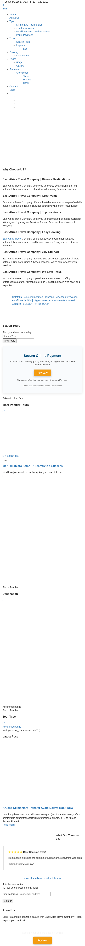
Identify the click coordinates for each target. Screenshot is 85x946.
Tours (12, 38)
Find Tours (9, 340)
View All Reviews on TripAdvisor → (42, 878)
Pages (12, 59)
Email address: (26, 894)
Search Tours (23, 41)
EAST (6, 8)
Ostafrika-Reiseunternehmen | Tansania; (34, 297)
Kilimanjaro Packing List (29, 24)
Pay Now (42, 373)
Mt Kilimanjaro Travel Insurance (33, 31)
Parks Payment (24, 35)
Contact (13, 86)
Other (26, 83)
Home (12, 14)
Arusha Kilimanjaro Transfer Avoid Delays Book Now (38, 807)
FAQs (19, 62)
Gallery (20, 65)
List (25, 48)
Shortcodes (22, 72)
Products (28, 79)
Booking (13, 52)
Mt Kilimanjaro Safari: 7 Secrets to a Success (33, 465)
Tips (11, 21)
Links (12, 89)
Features (14, 69)
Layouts (20, 45)
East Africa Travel (12, 238)
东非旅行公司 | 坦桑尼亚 (36, 303)
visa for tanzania (25, 28)
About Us (14, 17)
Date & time (22, 55)
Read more (9, 824)
